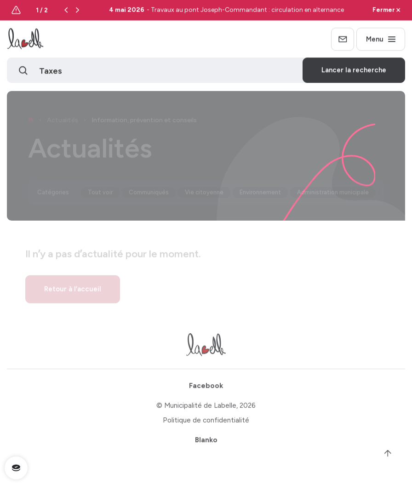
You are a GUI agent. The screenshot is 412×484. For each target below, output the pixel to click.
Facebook (206, 388)
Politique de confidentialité (206, 423)
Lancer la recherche (353, 71)
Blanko (206, 442)
